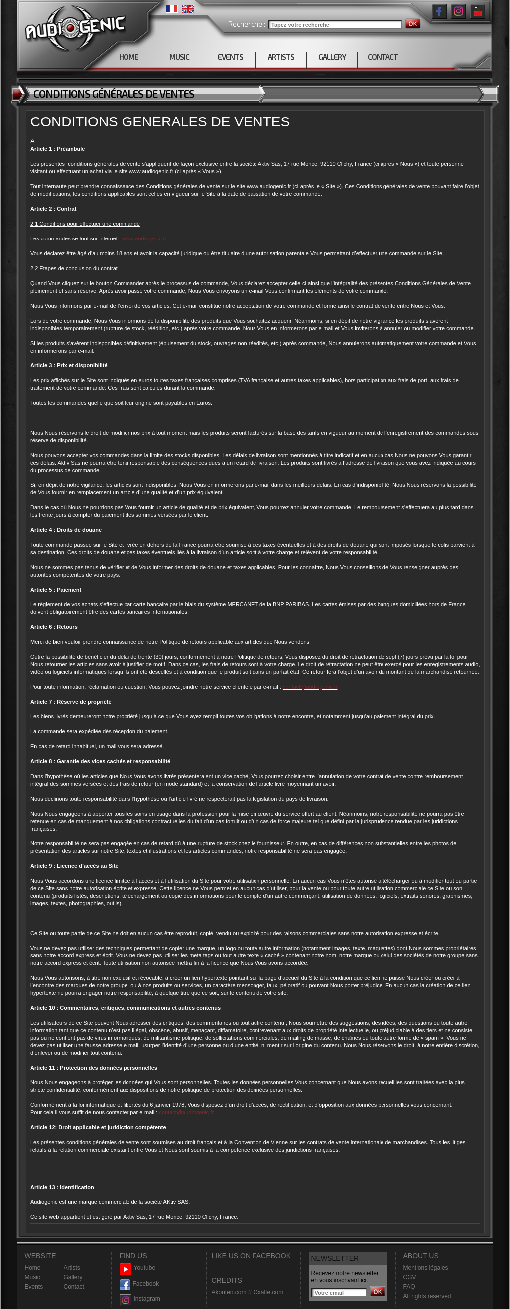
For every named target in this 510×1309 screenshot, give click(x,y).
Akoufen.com (229, 1292)
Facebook (139, 1284)
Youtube (138, 1268)
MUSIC (179, 56)
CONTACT (383, 56)
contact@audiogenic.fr (310, 687)
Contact (74, 1286)
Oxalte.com (268, 1292)
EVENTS (230, 56)
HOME (128, 56)
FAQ (409, 1286)
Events (34, 1286)
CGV (409, 1277)
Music (32, 1277)
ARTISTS (281, 56)
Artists (72, 1267)
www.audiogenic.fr (144, 238)
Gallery (73, 1277)
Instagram (140, 1299)
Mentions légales (425, 1267)
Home (33, 1267)
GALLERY (332, 56)
